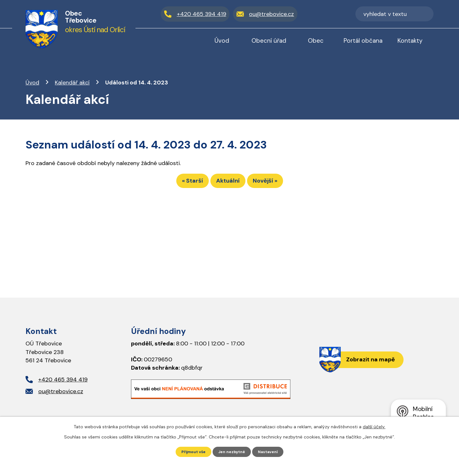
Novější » (276, 183)
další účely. (374, 426)
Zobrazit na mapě (366, 361)
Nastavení (272, 451)
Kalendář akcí (72, 82)
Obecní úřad (268, 41)
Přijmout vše (190, 451)
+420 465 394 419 (63, 379)
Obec (316, 41)
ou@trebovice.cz (60, 391)
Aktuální (228, 183)
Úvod (32, 82)
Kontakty (410, 41)
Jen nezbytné (232, 451)
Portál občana (363, 41)
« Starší (181, 183)
